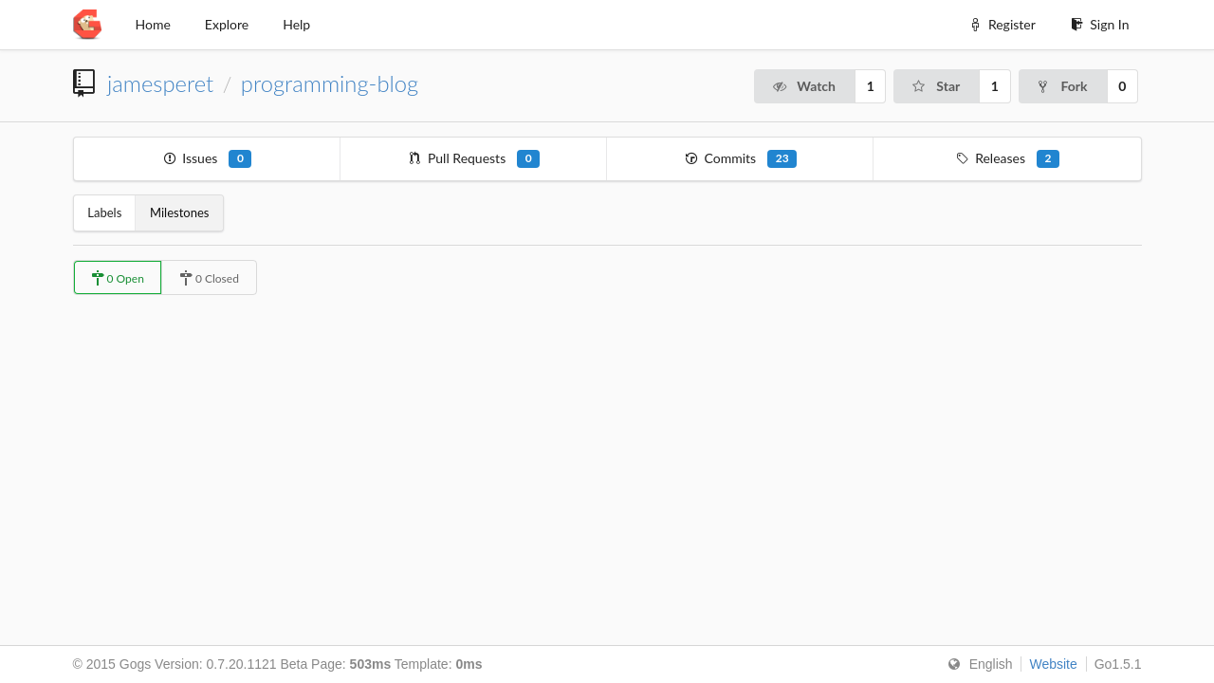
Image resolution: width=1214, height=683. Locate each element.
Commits (740, 159)
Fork (1062, 86)
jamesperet (160, 83)
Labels (104, 212)
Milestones (179, 212)
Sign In (1100, 24)
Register (1001, 24)
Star (935, 86)
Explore (226, 24)
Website (1052, 664)
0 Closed (209, 278)
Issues (207, 159)
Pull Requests (473, 159)
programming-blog (329, 83)
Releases (1007, 159)
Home (153, 24)
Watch (803, 86)
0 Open (117, 278)
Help (296, 24)
